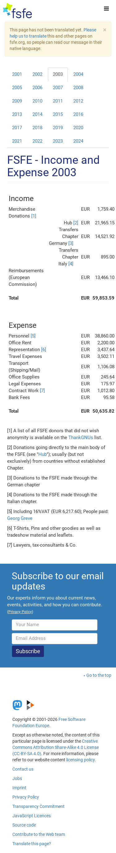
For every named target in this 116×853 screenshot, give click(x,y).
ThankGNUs (80, 437)
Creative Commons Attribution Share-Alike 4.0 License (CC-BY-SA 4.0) (55, 747)
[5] (33, 336)
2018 (37, 128)
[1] (33, 216)
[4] (70, 264)
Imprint (19, 787)
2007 (58, 87)
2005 (17, 87)
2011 (58, 101)
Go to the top (98, 675)
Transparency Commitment (38, 806)
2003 (58, 74)
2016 (78, 114)
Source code (24, 825)
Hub (42, 454)
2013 (17, 114)
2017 (17, 128)
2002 (37, 74)
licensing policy (80, 759)
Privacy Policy (25, 797)
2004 (78, 74)
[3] (70, 243)
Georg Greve (19, 518)
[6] (43, 349)
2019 (58, 128)
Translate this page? (31, 843)
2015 (58, 114)
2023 (58, 141)
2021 (17, 141)
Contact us (22, 769)
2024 (78, 141)
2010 (37, 101)
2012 (78, 101)
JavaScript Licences (31, 815)
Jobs (17, 778)
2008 (78, 87)
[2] (75, 223)
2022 (37, 141)
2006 (37, 87)
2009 (17, 101)
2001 (17, 74)
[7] (42, 390)
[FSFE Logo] (17, 11)
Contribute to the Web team (38, 834)
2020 (78, 128)
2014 (37, 114)
